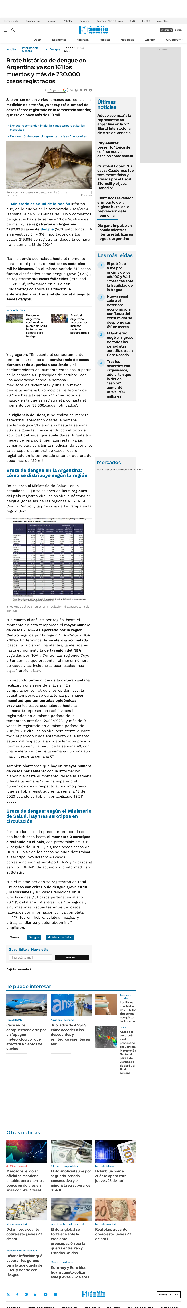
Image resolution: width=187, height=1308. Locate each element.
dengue (48, 229)
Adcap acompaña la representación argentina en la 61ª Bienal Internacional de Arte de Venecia (114, 124)
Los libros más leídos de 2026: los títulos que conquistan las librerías (128, 1012)
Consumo (84, 21)
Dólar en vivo (33, 21)
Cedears (138, 469)
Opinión (150, 40)
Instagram (26, 1294)
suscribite (166, 30)
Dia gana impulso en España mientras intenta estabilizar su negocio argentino (115, 232)
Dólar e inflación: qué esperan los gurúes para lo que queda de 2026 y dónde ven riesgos (24, 1265)
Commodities (125, 469)
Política (104, 40)
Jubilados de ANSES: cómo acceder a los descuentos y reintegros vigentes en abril (70, 1034)
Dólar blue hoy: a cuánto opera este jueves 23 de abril (111, 1176)
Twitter (8, 1294)
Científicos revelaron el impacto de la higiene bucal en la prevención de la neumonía (115, 207)
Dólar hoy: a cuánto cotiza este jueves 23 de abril (24, 1234)
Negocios (127, 40)
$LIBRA (146, 21)
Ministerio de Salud (59, 937)
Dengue (55, 49)
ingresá (178, 30)
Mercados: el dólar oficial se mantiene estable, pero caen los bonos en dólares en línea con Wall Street (25, 1180)
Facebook (17, 1294)
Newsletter (178, 40)
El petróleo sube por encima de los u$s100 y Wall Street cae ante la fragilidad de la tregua (120, 276)
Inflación (51, 21)
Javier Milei (163, 21)
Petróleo (67, 21)
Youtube (45, 1294)
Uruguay (172, 40)
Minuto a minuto (19, 1166)
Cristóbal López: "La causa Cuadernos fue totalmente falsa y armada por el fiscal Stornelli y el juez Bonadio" (115, 177)
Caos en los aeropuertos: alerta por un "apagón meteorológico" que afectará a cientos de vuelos (26, 1037)
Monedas (102, 469)
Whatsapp (55, 1294)
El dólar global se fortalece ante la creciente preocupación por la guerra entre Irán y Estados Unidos (68, 1241)
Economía (59, 40)
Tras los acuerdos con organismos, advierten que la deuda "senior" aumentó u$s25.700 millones (119, 379)
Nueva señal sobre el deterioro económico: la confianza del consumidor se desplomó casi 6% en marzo (119, 311)
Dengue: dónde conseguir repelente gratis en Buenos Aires (48, 136)
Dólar (37, 40)
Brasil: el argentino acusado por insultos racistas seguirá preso (79, 324)
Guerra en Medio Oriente (110, 21)
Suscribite (72, 957)
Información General (30, 49)
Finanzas (83, 40)
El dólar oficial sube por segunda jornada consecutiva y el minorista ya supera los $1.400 (71, 1180)
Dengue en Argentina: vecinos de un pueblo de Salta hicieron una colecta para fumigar (36, 325)
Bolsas (112, 469)
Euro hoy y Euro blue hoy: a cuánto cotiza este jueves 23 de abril (70, 1272)
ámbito (11, 49)
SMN (132, 21)
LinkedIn (35, 1294)
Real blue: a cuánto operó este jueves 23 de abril (113, 1234)
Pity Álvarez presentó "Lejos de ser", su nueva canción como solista (115, 149)
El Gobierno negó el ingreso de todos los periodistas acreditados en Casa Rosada (120, 344)
